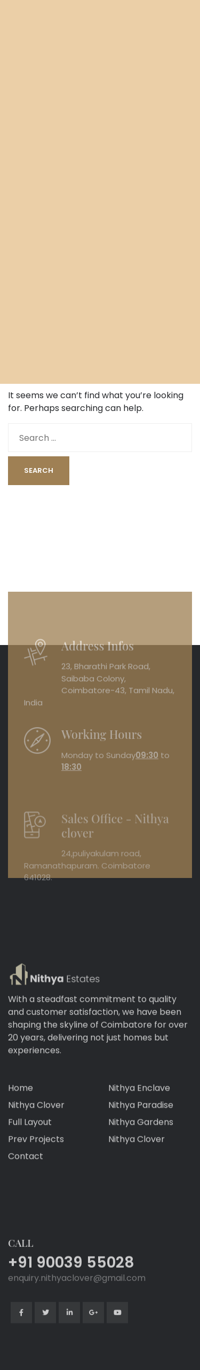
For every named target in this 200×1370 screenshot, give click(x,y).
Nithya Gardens (140, 1149)
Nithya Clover (36, 1132)
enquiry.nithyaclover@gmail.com (77, 1327)
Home (20, 1115)
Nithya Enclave (139, 1115)
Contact (25, 1184)
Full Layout (30, 1149)
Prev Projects (36, 1167)
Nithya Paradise (140, 1132)
